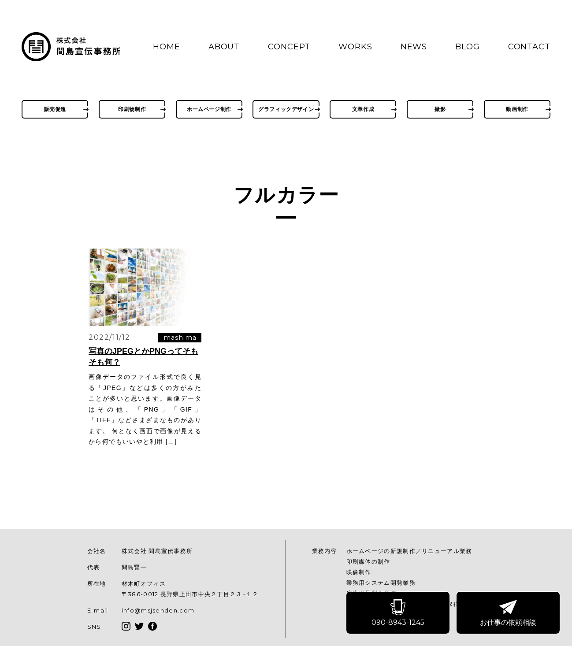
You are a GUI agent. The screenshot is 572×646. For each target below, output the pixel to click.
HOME (166, 47)
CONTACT (529, 47)
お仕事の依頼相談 (508, 613)
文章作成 (363, 109)
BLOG (467, 47)
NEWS (414, 47)
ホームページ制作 (209, 109)
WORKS (355, 47)
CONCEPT (289, 47)
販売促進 (55, 109)
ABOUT (224, 47)
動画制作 (517, 109)
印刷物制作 (132, 109)
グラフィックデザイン (286, 109)
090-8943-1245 (398, 613)
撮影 (440, 109)
